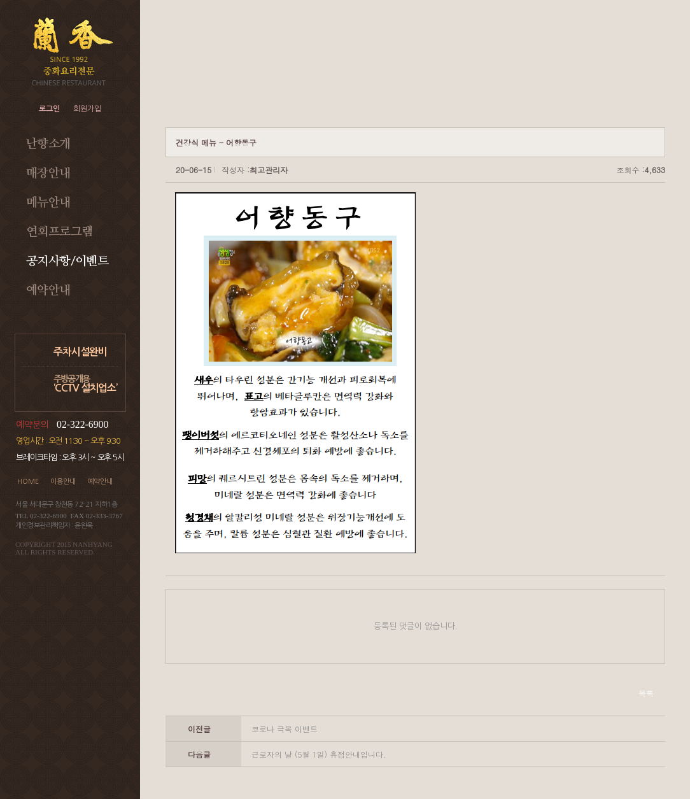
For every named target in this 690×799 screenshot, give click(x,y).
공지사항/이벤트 (67, 261)
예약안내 (48, 291)
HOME (28, 481)
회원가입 (87, 109)
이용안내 (63, 481)
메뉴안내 (48, 203)
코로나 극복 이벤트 (284, 728)
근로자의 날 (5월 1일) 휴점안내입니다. (318, 754)
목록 (646, 693)
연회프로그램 (59, 232)
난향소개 (48, 144)
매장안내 (48, 173)
